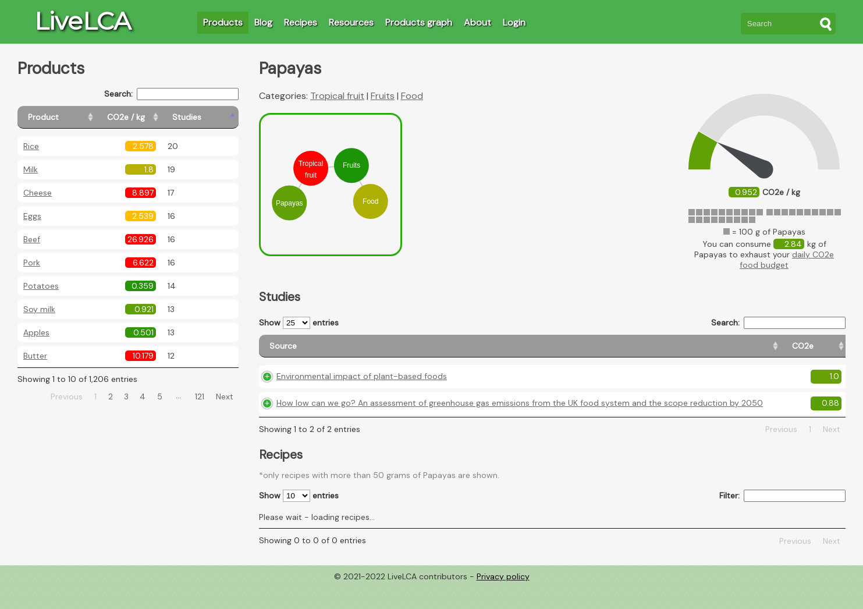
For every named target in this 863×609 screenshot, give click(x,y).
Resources (351, 22)
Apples (36, 332)
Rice (31, 146)
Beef (31, 239)
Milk (30, 169)
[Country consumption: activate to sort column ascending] (752, 351)
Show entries (299, 323)
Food (412, 96)
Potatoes (41, 286)
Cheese (37, 192)
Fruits (383, 96)
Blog (263, 22)
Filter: (782, 520)
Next (224, 396)
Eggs (32, 216)
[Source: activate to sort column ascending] (427, 351)
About (477, 22)
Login (514, 22)
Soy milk (39, 309)
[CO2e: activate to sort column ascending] (617, 351)
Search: (171, 94)
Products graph (418, 22)
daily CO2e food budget (787, 259)
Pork (31, 262)
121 (199, 396)
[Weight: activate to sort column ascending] (823, 351)
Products (223, 22)
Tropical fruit (337, 96)
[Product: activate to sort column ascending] (70, 117)
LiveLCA (82, 21)
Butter (35, 355)
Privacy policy (503, 600)
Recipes (300, 22)
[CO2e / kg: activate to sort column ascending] (155, 117)
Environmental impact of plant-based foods (361, 386)
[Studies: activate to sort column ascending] (213, 117)
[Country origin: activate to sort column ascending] (672, 351)
